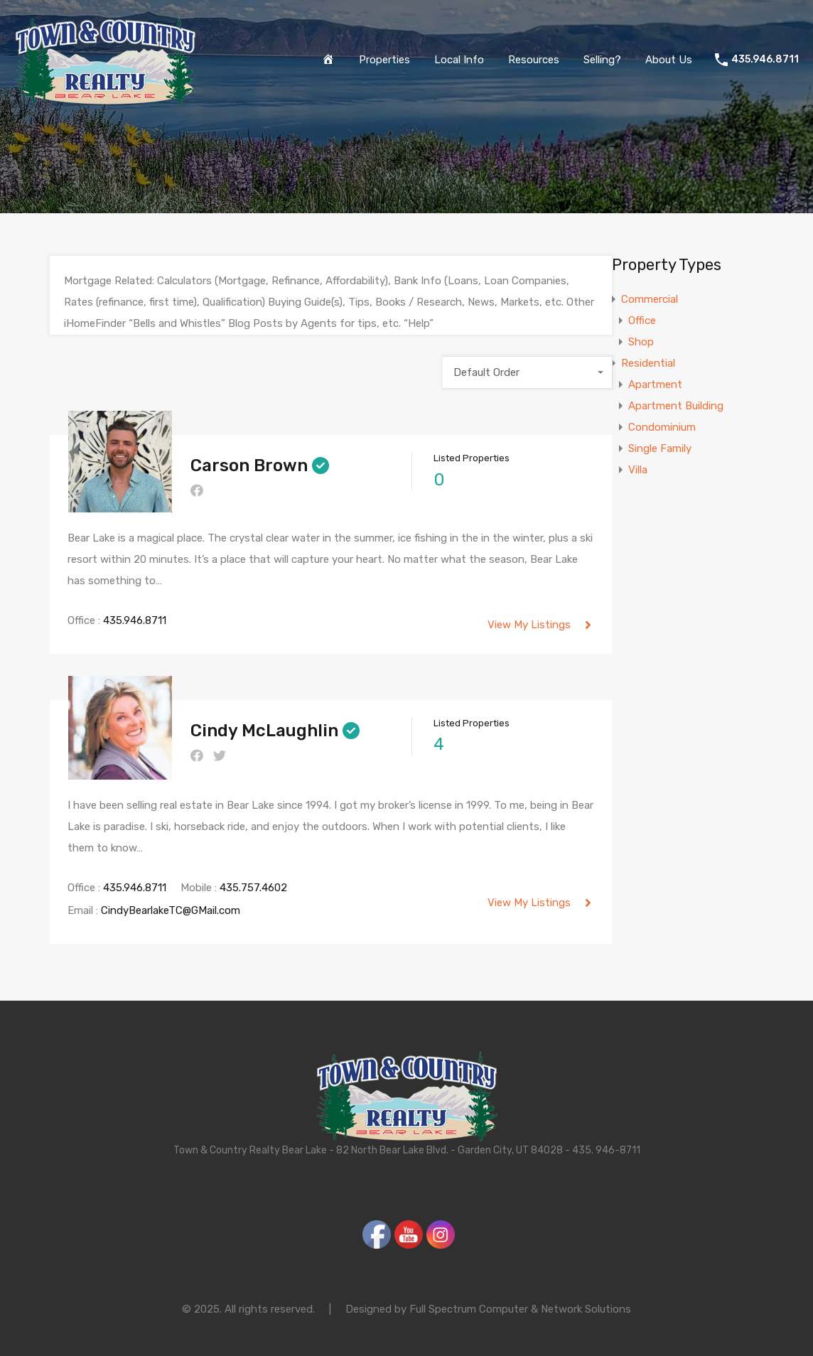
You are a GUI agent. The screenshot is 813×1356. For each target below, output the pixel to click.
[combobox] (527, 372)
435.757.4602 (253, 887)
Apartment (655, 384)
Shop (641, 341)
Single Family (659, 448)
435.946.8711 (765, 59)
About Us (668, 59)
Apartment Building (675, 405)
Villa (637, 469)
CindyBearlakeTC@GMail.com (170, 910)
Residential (648, 363)
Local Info (459, 59)
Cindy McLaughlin (264, 731)
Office (642, 320)
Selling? (602, 59)
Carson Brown (249, 465)
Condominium (662, 427)
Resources (533, 59)
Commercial (649, 299)
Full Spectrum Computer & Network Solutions (520, 1309)
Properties (384, 59)
